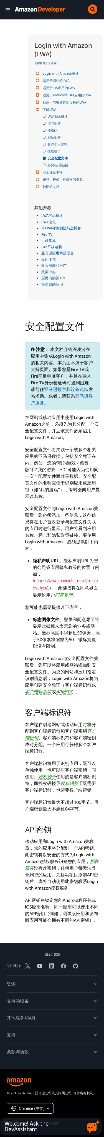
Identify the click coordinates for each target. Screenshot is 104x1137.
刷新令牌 (54, 137)
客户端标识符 (38, 691)
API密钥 (64, 691)
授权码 (52, 130)
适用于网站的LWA (55, 80)
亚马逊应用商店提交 (57, 253)
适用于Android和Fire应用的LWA (66, 95)
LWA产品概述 (52, 215)
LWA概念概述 (58, 116)
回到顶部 (52, 954)
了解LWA (48, 109)
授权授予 (54, 151)
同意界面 (64, 595)
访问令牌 (54, 123)
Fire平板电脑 (51, 247)
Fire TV (46, 234)
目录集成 (48, 240)
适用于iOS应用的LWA (58, 88)
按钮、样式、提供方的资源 (62, 179)
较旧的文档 (50, 186)
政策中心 (48, 272)
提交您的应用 (52, 284)
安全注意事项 (52, 172)
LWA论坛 (48, 222)
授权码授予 (71, 783)
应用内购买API (53, 278)
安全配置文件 (58, 158)
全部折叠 (39, 63)
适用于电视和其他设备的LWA (63, 102)
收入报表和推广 (54, 265)
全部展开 (53, 63)
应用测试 (48, 259)
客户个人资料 (57, 144)
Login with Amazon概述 (60, 73)
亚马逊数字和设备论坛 (66, 389)
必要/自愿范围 (58, 165)
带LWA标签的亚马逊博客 (61, 228)
